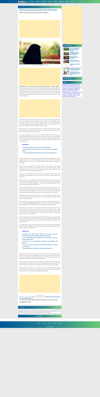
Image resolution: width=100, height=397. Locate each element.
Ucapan (61, 1)
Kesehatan (76, 89)
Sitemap (54, 323)
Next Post (22, 307)
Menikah (80, 92)
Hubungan (72, 84)
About (39, 323)
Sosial (38, 1)
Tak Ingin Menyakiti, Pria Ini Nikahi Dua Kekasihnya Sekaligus (37, 248)
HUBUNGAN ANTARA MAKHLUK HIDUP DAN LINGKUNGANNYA (74, 53)
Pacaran (74, 92)
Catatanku (65, 88)
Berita (33, 1)
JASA (68, 1)
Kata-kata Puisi (76, 85)
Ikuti (73, 1)
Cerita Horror (76, 93)
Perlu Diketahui (72, 87)
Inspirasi (71, 88)
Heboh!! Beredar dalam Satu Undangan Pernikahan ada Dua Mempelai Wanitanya (75, 69)
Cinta (69, 92)
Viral (65, 93)
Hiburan (64, 89)
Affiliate (64, 95)
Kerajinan (77, 88)
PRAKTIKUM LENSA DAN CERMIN (75, 65)
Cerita (64, 91)
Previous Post (56, 307)
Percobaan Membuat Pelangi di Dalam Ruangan (75, 61)
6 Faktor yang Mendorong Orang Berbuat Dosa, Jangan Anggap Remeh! (39, 152)
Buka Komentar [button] (39, 316)
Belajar (44, 1)
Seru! (50, 1)
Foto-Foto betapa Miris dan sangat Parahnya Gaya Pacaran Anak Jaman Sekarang (75, 49)
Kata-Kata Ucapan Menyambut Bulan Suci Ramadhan (74, 57)
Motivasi (69, 85)
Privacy (48, 323)
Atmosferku (51, 326)
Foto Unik (69, 95)
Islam (68, 91)
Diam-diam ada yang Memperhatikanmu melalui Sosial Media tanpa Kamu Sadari (75, 73)
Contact (43, 323)
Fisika (64, 85)
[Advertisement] (39, 29)
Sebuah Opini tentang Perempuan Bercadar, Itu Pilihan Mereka (37, 10)
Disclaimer (60, 323)
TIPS (72, 91)
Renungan (65, 84)
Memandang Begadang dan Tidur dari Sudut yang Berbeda (36, 147)
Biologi (69, 93)
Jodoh (74, 95)
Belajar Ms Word (71, 96)
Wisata (55, 1)
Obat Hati (65, 87)
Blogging (70, 89)
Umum (78, 87)
